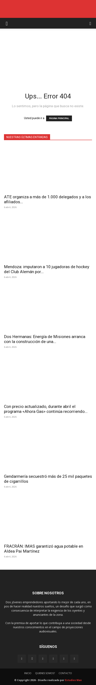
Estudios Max (73, 680)
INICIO (27, 673)
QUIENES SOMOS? (45, 673)
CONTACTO (65, 673)
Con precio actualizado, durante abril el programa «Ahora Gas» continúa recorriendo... (46, 409)
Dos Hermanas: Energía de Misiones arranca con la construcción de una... (44, 339)
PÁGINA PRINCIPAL (59, 118)
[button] (6, 23)
